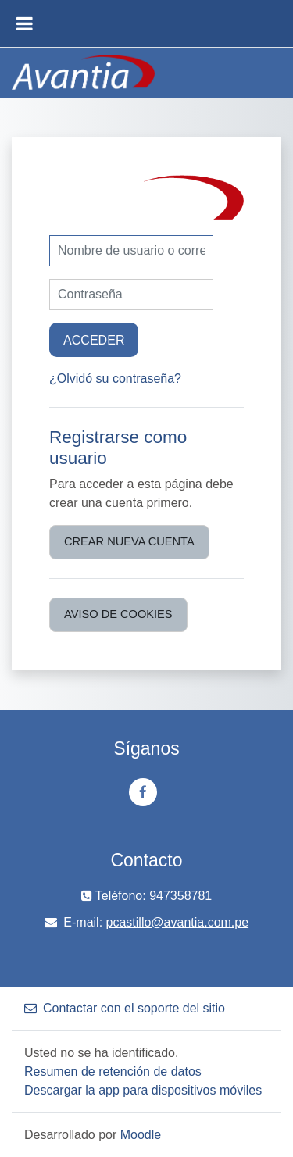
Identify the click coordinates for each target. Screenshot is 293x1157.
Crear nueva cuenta (129, 541)
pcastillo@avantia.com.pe (177, 922)
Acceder (93, 340)
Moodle (140, 1134)
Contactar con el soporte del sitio (124, 1008)
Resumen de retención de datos (113, 1071)
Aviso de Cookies (118, 614)
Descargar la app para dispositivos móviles (143, 1090)
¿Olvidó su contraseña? (115, 378)
